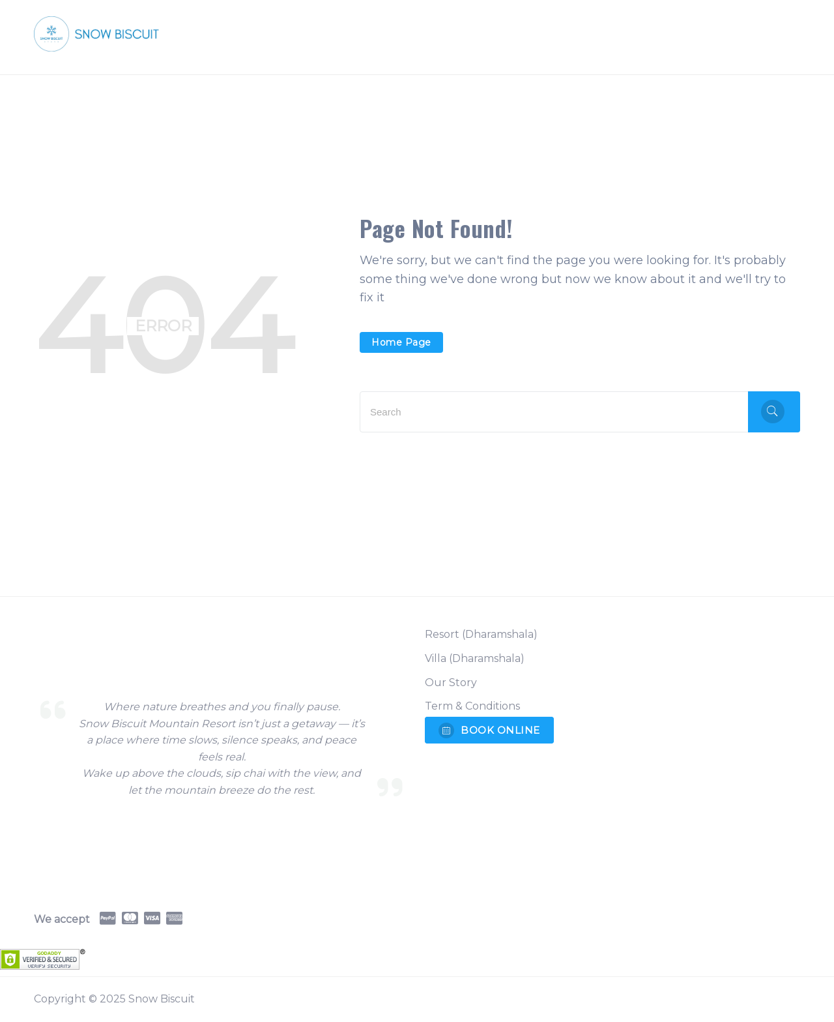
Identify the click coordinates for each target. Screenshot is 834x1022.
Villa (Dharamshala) (475, 658)
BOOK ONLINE (489, 730)
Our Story (451, 682)
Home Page (401, 342)
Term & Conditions (472, 706)
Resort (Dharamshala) (481, 634)
